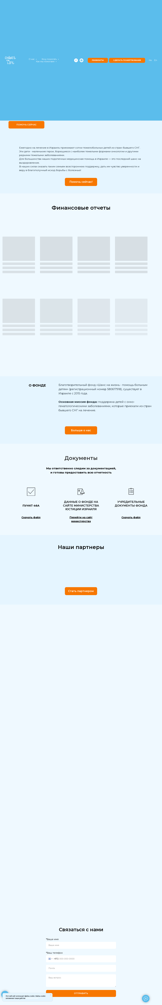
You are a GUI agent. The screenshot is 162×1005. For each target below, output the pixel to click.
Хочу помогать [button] (49, 59)
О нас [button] (32, 59)
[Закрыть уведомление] (50, 995)
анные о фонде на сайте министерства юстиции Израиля (81, 505)
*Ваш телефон (54, 953)
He (150, 60)
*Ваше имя (52, 939)
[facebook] (76, 60)
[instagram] (81, 60)
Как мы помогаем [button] (45, 61)
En (155, 60)
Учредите (125, 502)
